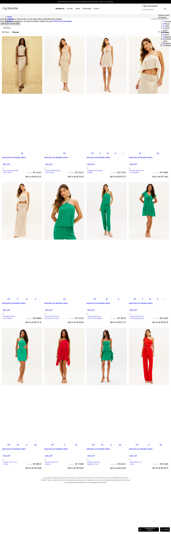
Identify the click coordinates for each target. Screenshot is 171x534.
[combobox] (150, 8)
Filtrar (5, 32)
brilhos (10, 21)
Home (9, 17)
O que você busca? (150, 6)
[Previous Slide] (120, 153)
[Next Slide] (123, 153)
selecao (10, 19)
